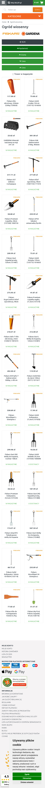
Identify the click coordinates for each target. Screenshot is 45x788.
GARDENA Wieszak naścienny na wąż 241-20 (11, 142)
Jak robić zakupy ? (9, 697)
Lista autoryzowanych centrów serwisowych (21, 722)
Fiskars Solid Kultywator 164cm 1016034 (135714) (11, 574)
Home (4, 22)
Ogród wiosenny (16, 22)
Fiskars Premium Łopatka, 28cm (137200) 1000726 (11, 221)
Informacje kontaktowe (12, 694)
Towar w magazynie (23, 74)
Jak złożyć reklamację (12, 699)
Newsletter (7, 657)
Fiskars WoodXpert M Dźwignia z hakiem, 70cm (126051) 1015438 (34, 576)
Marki (4, 728)
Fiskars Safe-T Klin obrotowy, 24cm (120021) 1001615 (11, 339)
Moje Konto (7, 649)
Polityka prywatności (11, 714)
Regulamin (6, 702)
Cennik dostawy (8, 705)
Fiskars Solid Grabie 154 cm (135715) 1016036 (34, 103)
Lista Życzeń (7, 654)
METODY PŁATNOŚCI (9, 708)
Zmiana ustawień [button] (27, 782)
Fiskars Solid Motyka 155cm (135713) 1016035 (34, 260)
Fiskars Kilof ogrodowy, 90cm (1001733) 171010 (34, 182)
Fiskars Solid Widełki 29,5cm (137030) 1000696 (34, 456)
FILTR (22, 42)
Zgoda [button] (27, 774)
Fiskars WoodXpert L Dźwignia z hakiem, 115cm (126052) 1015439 (11, 419)
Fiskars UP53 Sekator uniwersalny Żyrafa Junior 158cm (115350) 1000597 (33, 223)
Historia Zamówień (10, 651)
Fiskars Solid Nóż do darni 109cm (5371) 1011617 (33, 378)
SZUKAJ (37, 10)
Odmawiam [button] (27, 778)
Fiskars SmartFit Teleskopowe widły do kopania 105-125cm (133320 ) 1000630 (11, 537)
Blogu (4, 731)
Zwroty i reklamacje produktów (16, 711)
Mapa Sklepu (7, 725)
